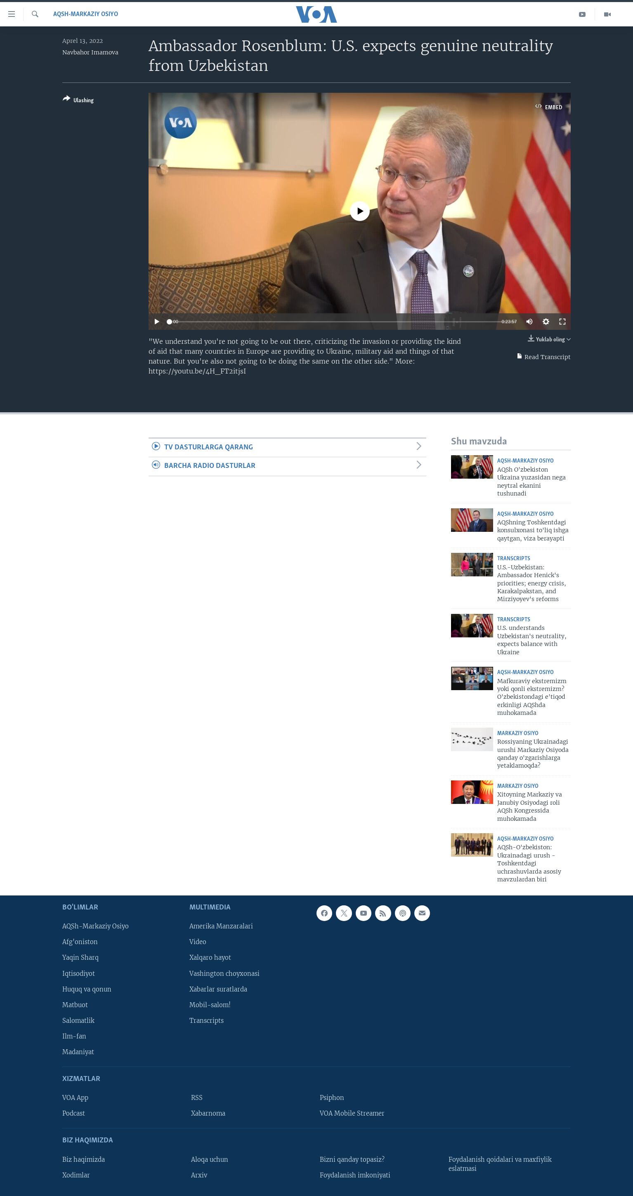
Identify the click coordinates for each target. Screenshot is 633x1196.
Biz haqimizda (83, 1159)
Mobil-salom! (210, 1004)
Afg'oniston (80, 942)
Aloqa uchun (209, 1159)
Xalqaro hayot (210, 957)
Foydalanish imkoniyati (355, 1175)
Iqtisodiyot (78, 973)
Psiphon (332, 1098)
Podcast (73, 1113)
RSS (197, 1098)
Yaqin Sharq (80, 957)
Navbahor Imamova (90, 52)
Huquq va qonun (86, 989)
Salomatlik (78, 1020)
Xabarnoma (208, 1113)
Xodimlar (76, 1175)
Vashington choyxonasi (224, 973)
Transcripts (513, 559)
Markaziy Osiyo (518, 733)
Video (197, 942)
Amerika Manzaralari (221, 926)
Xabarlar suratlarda (218, 989)
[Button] (78, 101)
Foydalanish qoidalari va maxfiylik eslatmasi (500, 1164)
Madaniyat (78, 1051)
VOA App (75, 1098)
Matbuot (75, 1004)
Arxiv (199, 1175)
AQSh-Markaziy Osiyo (85, 14)
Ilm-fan (74, 1036)
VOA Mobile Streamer (352, 1113)
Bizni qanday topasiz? (352, 1159)
